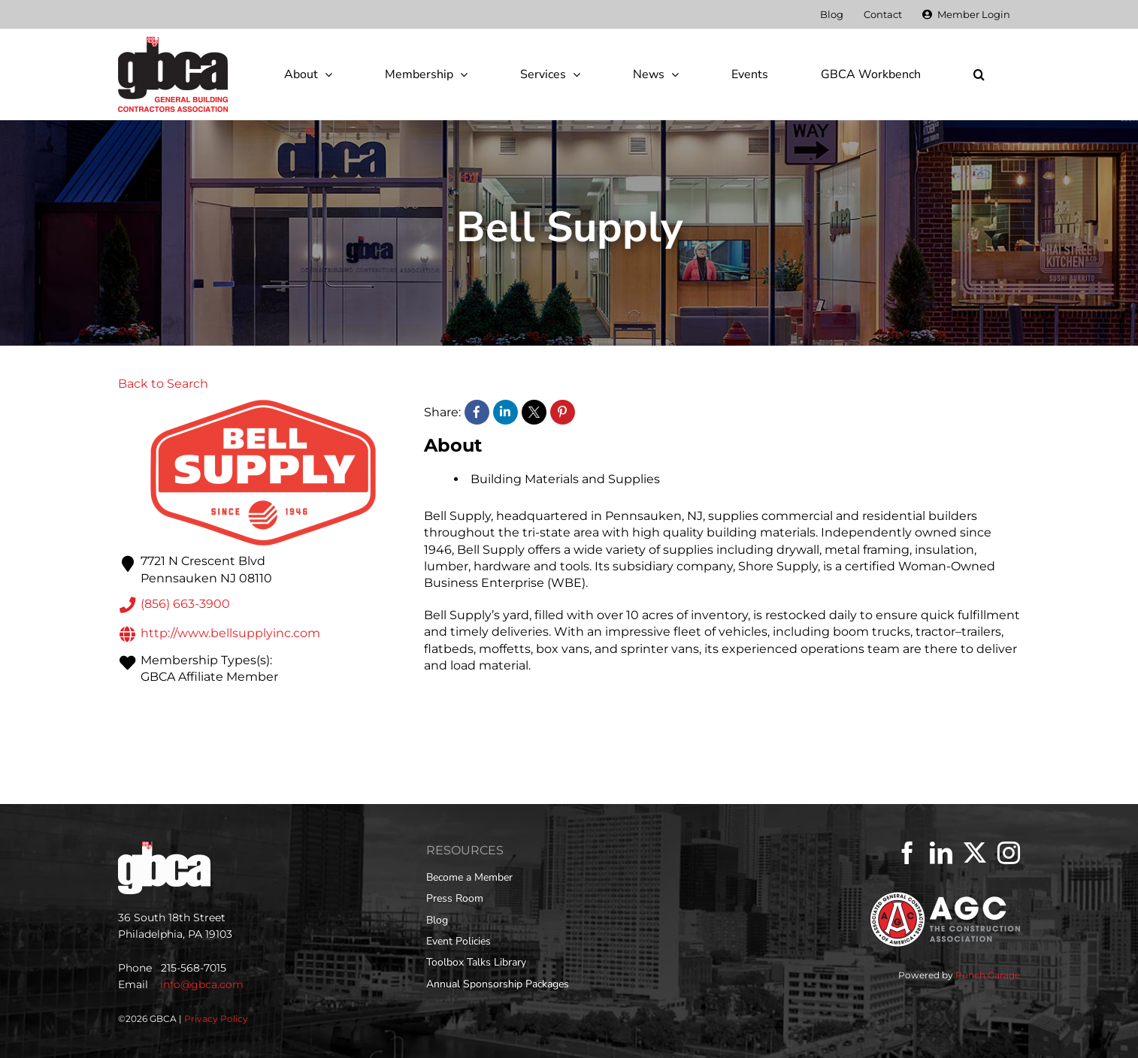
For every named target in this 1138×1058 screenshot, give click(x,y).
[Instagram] (1008, 853)
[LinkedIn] (941, 853)
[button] (978, 74)
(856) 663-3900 (174, 604)
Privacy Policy (216, 1018)
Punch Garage (987, 975)
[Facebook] (907, 853)
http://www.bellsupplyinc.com (219, 634)
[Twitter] (975, 853)
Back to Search (163, 383)
